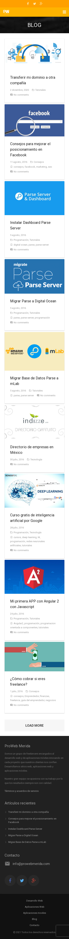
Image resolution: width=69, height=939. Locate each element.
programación (42, 317)
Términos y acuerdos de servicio (22, 791)
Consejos (39, 162)
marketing (41, 166)
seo (50, 166)
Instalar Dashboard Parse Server (25, 828)
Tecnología (36, 459)
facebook (30, 166)
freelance (15, 700)
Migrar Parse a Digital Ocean (23, 835)
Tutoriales (40, 90)
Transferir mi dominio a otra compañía (28, 812)
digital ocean (20, 244)
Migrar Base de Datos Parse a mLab (27, 842)
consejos (19, 166)
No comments (21, 94)
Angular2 (18, 623)
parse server (42, 244)
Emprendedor (32, 696)
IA (39, 537)
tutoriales (27, 545)
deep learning (29, 537)
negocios (51, 700)
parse (32, 244)
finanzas (44, 696)
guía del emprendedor (33, 700)
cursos (17, 537)
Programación (21, 240)
